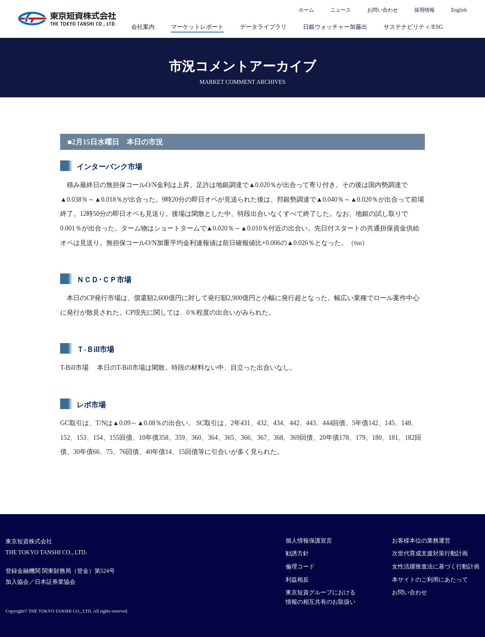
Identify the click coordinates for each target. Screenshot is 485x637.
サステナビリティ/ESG (413, 27)
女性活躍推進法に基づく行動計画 (436, 566)
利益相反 (297, 579)
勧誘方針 (297, 553)
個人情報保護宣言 (309, 540)
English (459, 10)
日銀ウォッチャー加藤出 (335, 27)
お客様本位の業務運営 (421, 540)
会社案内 (143, 27)
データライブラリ (263, 27)
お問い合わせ (382, 10)
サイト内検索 (463, 27)
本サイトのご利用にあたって (430, 579)
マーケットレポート (197, 27)
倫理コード (300, 566)
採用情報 (424, 10)
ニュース (340, 10)
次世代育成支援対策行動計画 (430, 553)
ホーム (306, 10)
